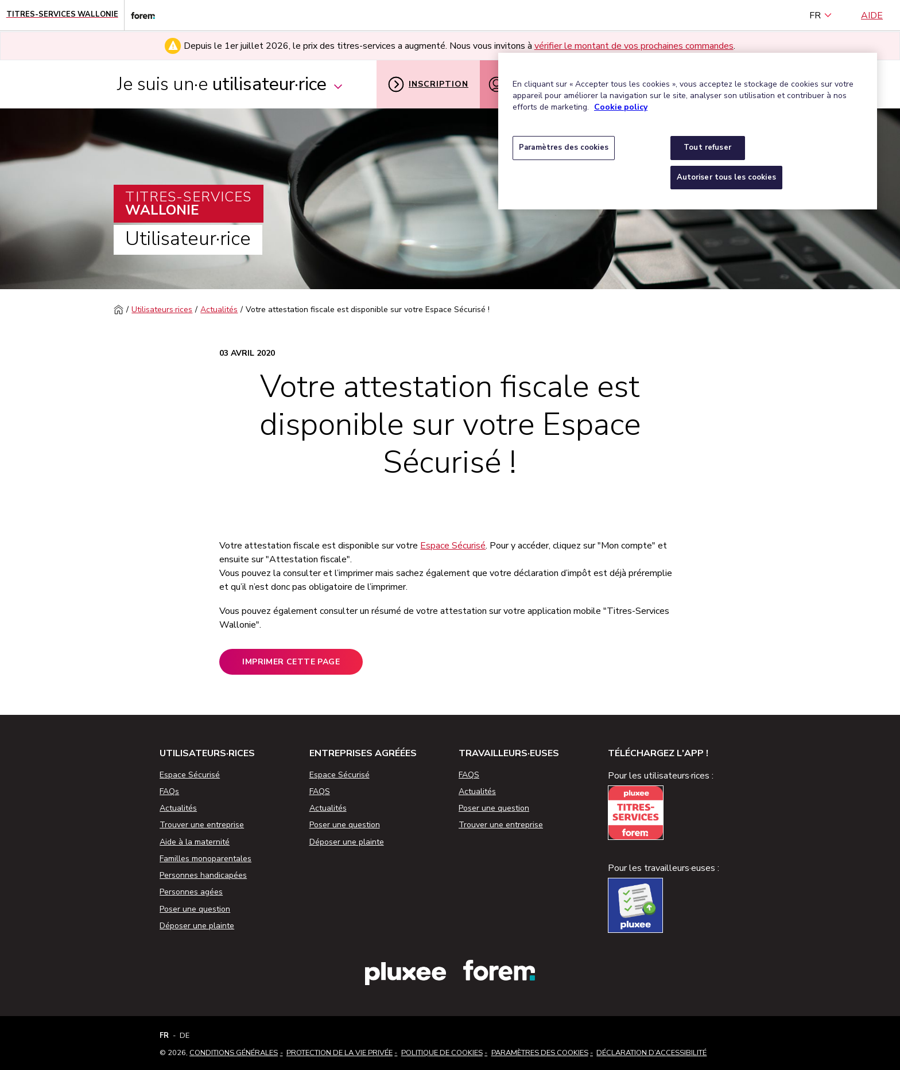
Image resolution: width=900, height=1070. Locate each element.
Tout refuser (707, 147)
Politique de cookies (442, 1053)
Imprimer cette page (291, 661)
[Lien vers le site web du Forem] (139, 15)
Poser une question (195, 909)
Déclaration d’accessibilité (651, 1053)
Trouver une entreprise (202, 824)
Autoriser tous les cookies (726, 177)
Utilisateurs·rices (161, 309)
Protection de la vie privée (339, 1053)
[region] (687, 131)
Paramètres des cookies (539, 1053)
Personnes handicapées (203, 875)
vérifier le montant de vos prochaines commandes (634, 46)
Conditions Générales (233, 1053)
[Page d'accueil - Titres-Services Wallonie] (62, 15)
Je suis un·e (230, 84)
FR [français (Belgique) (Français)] (820, 15)
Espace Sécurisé (453, 545)
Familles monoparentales (205, 858)
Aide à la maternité (195, 841)
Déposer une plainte (197, 925)
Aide (872, 15)
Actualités (219, 309)
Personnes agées (191, 891)
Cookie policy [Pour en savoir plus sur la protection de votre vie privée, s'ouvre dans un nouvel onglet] (620, 107)
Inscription (428, 84)
